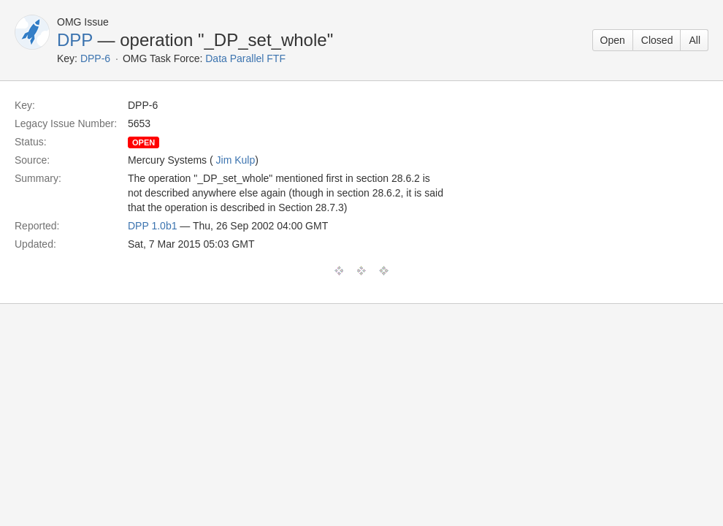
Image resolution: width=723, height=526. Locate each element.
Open (612, 40)
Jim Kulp (236, 160)
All (694, 40)
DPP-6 (95, 58)
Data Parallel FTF (245, 58)
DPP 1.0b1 (152, 226)
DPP (75, 40)
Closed (657, 40)
